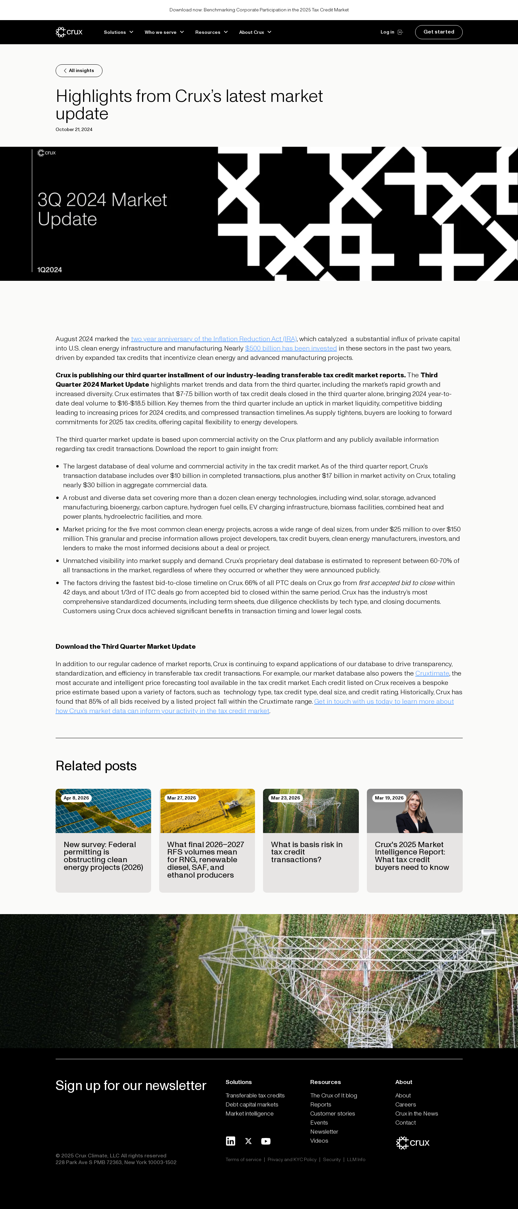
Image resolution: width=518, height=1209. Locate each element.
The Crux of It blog (333, 1095)
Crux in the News (416, 1113)
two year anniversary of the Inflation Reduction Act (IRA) (214, 339)
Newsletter (324, 1132)
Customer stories (332, 1113)
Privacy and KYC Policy (292, 1159)
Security (332, 1159)
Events (319, 1123)
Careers (405, 1104)
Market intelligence (249, 1113)
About (403, 1095)
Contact (405, 1123)
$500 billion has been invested (291, 348)
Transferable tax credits (255, 1095)
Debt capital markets (251, 1104)
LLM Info (356, 1159)
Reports (320, 1104)
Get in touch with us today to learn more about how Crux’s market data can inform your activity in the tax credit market (255, 706)
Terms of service (243, 1159)
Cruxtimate (432, 673)
